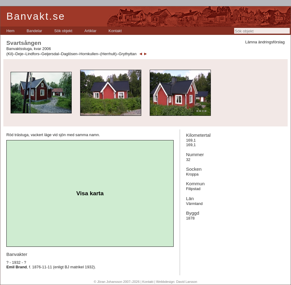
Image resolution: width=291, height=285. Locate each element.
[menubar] (64, 31)
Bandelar (34, 31)
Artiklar (90, 31)
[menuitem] (10, 31)
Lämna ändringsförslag (265, 42)
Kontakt (115, 31)
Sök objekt (63, 31)
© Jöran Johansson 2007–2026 (116, 281)
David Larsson (186, 281)
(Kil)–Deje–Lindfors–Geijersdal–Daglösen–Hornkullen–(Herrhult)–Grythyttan (71, 54)
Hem (10, 31)
